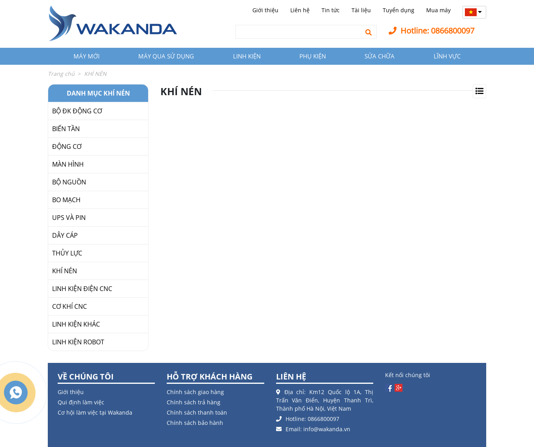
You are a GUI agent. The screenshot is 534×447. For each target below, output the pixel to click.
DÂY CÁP (65, 235)
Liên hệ (300, 10)
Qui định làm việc (81, 402)
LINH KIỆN (247, 56)
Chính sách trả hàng (193, 402)
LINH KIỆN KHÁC (76, 324)
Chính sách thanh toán (197, 412)
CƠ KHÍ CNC (69, 306)
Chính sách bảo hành (195, 422)
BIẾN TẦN (66, 128)
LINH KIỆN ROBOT (78, 342)
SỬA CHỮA (380, 56)
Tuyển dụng (398, 10)
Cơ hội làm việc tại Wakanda (95, 412)
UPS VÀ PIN (69, 217)
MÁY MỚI (86, 56)
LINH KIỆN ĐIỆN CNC (82, 288)
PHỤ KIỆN (312, 56)
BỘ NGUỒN (69, 182)
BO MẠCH (66, 199)
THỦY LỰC (67, 253)
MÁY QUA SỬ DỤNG (166, 56)
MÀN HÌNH (68, 164)
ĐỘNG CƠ (66, 146)
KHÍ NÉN (64, 271)
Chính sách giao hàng (195, 392)
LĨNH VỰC (447, 56)
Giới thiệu (265, 10)
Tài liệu (361, 10)
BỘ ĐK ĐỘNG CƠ (77, 111)
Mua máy (438, 10)
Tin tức (331, 10)
